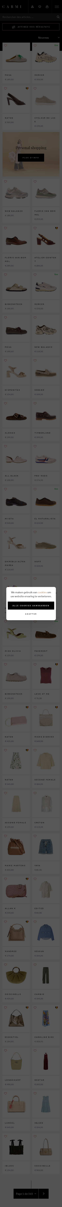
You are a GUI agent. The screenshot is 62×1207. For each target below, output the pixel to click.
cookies (42, 592)
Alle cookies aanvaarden (31, 605)
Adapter (31, 614)
